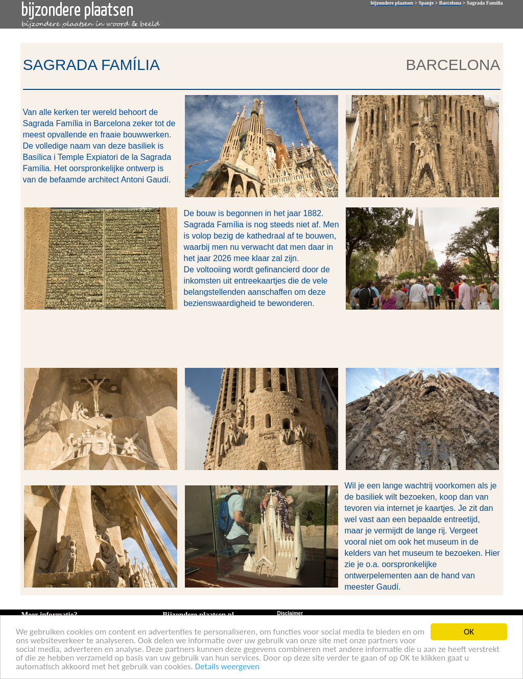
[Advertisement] (259, 338)
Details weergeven (227, 667)
